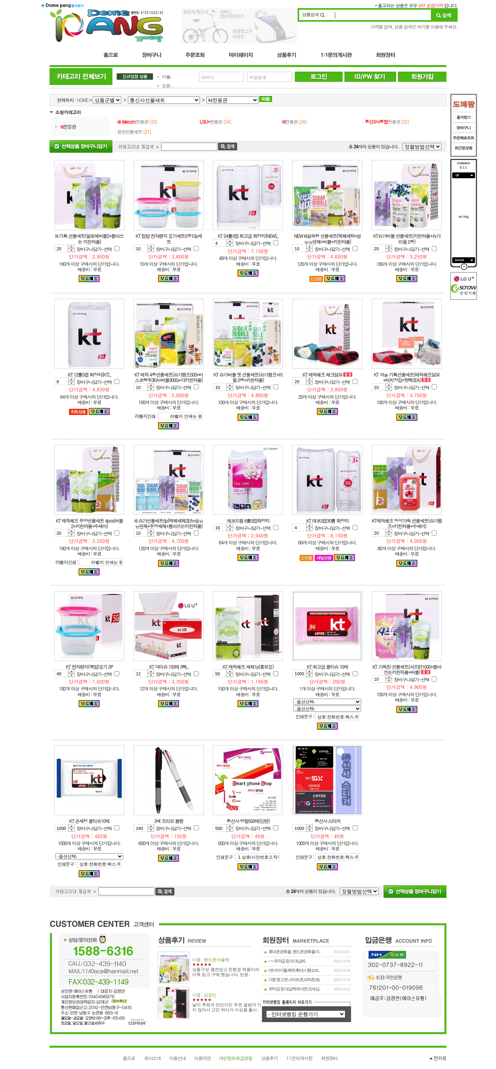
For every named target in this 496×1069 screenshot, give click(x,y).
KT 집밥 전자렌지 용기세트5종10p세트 (169, 238)
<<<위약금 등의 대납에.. (287, 961)
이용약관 (202, 1058)
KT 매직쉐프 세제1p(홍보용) (247, 666)
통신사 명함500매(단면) (247, 821)
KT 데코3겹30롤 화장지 (327, 520)
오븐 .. (168, 86)
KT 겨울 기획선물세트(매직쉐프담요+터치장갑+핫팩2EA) (407, 377)
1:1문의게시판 (299, 1058)
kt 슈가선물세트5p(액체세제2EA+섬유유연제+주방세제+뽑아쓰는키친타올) (168, 523)
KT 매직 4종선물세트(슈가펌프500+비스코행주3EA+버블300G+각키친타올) (168, 377)
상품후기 (269, 1058)
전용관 (68, 126)
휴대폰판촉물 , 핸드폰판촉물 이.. (294, 952)
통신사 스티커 (327, 821)
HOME (82, 99)
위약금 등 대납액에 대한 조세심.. (294, 989)
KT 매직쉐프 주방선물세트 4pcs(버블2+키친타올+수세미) (89, 523)
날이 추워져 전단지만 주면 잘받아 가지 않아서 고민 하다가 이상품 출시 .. (226, 1007)
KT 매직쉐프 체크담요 (323, 374)
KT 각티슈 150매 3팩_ (168, 666)
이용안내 (177, 1058)
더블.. (167, 77)
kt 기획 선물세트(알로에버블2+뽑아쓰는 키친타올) (89, 238)
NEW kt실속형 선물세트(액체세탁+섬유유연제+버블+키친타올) (327, 238)
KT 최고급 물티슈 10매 (327, 666)
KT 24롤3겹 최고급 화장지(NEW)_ (248, 235)
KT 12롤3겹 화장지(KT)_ (89, 374)
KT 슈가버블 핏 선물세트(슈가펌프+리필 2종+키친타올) (248, 377)
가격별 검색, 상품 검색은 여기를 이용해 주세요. (413, 26)
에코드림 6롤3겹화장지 (248, 520)
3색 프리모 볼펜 (168, 821)
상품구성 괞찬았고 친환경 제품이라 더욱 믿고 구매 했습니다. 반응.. (225, 972)
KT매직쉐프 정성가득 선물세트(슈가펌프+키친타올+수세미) (407, 523)
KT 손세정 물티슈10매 (89, 821)
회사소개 (152, 1058)
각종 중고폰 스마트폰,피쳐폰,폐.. (294, 980)
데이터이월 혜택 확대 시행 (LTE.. (294, 970)
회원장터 (329, 1058)
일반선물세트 (129, 131)
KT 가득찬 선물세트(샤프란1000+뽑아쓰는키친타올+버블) (406, 669)
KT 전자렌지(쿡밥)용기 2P (89, 666)
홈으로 (128, 1058)
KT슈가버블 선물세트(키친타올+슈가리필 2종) (406, 238)
